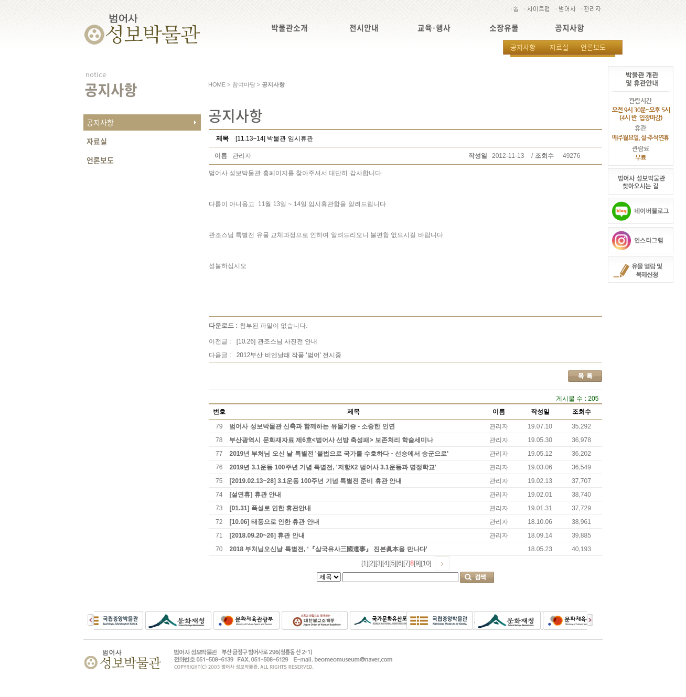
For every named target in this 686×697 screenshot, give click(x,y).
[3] (379, 563)
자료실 (559, 47)
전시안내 (364, 28)
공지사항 (569, 28)
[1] (364, 563)
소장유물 (504, 28)
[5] (392, 563)
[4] (385, 563)
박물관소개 (289, 28)
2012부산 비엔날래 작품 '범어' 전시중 (289, 355)
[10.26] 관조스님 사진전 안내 (277, 341)
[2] (371, 563)
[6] (399, 563)
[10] (426, 563)
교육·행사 (434, 28)
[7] (406, 563)
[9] (417, 563)
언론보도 (593, 47)
